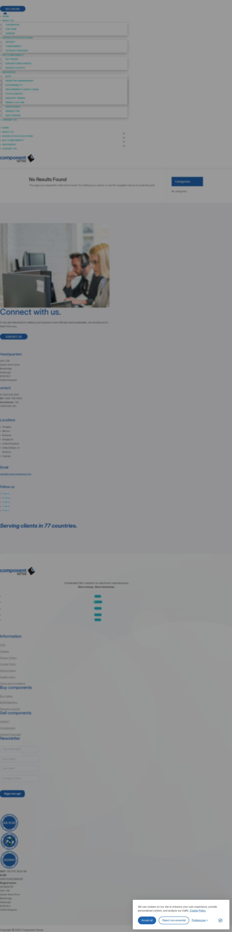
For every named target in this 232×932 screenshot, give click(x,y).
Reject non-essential (174, 920)
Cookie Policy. (198, 910)
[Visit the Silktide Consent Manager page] (220, 920)
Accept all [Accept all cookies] (147, 920)
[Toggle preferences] (200, 920)
